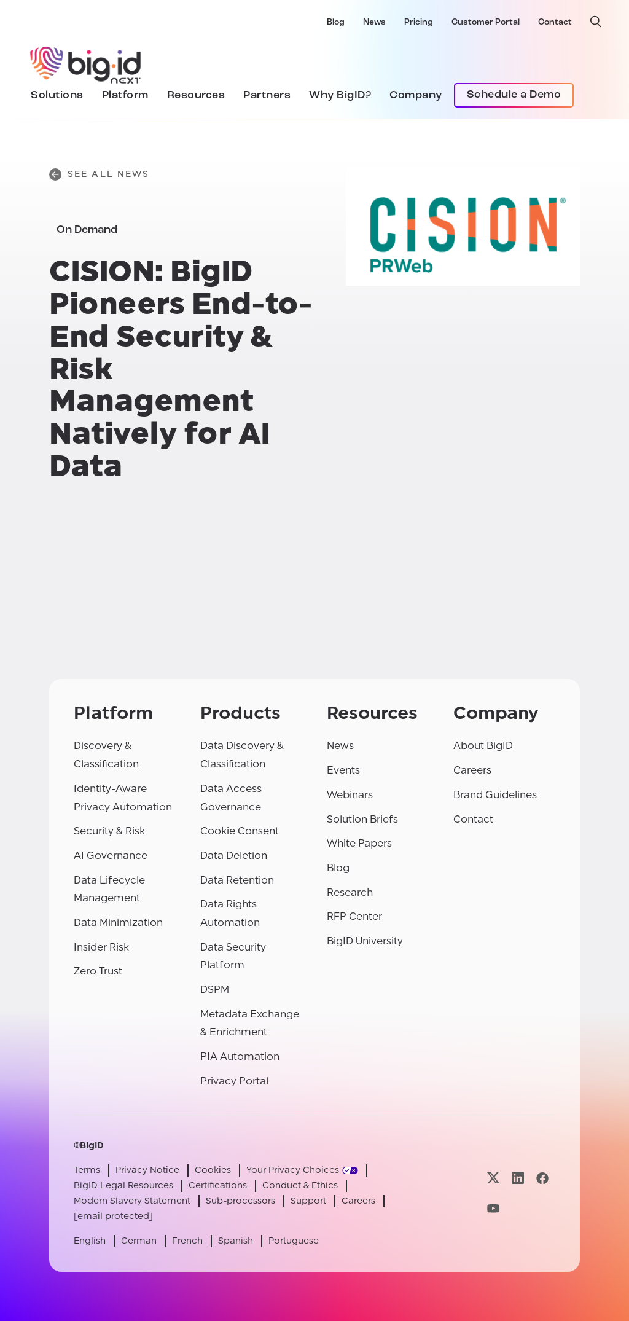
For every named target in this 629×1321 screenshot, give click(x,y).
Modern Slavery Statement (132, 1201)
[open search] (595, 21)
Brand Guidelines (495, 795)
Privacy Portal (234, 1081)
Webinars (350, 795)
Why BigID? (340, 95)
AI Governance (110, 855)
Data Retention (237, 880)
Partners (267, 95)
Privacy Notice (147, 1170)
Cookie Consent (239, 831)
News (374, 22)
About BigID (483, 745)
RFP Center (354, 916)
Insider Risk (101, 947)
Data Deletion (233, 855)
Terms (87, 1170)
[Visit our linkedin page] (518, 1178)
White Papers (359, 843)
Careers (472, 770)
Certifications (218, 1185)
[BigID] (86, 63)
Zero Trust (98, 971)
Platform (125, 95)
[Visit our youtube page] (493, 1209)
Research (350, 892)
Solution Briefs (362, 819)
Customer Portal (485, 22)
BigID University (365, 941)
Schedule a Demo (514, 95)
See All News (99, 174)
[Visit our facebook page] (542, 1178)
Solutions (57, 95)
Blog (336, 22)
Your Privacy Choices (292, 1170)
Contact (555, 22)
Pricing (418, 22)
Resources (196, 95)
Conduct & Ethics (300, 1185)
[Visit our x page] (493, 1178)
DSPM (214, 989)
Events (343, 770)
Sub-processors (240, 1201)
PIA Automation (239, 1056)
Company (415, 95)
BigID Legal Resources (123, 1185)
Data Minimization (118, 922)
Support (308, 1201)
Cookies (213, 1170)
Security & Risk (109, 831)
